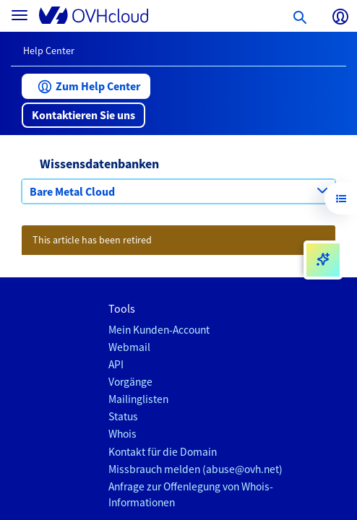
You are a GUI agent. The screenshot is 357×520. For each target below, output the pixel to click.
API (116, 364)
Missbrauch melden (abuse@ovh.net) (195, 469)
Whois (122, 434)
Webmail (129, 347)
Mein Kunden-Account (159, 330)
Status (123, 416)
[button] (86, 86)
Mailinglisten (138, 399)
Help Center (48, 50)
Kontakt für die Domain (162, 452)
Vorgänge (130, 382)
